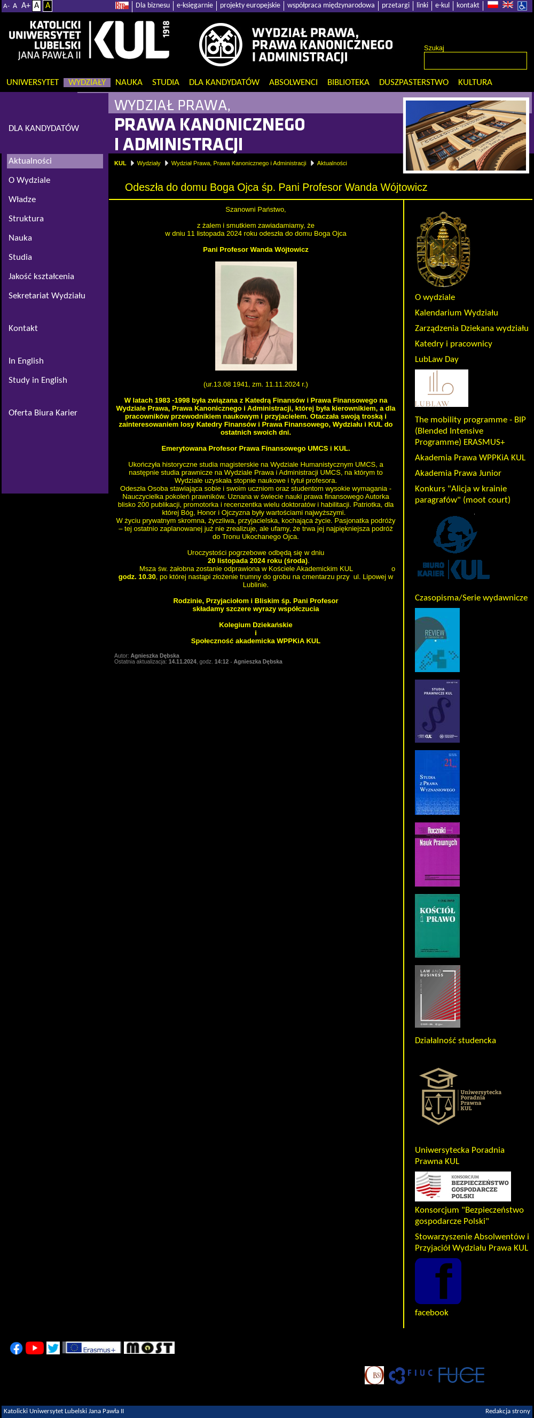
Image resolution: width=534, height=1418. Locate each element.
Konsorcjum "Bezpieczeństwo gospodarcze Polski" (469, 1210)
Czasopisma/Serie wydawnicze (471, 598)
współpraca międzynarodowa (331, 6)
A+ (25, 6)
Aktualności (332, 163)
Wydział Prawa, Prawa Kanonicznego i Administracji (239, 163)
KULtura (475, 82)
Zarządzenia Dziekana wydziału (472, 328)
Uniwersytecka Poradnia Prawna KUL (460, 1150)
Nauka (129, 82)
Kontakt (23, 328)
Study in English (38, 380)
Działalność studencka (455, 1040)
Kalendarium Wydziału (456, 313)
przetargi (396, 6)
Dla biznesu (153, 6)
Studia (165, 82)
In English (26, 361)
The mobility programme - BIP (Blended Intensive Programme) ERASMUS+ (470, 431)
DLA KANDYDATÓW (44, 128)
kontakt (468, 6)
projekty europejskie (250, 6)
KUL (120, 163)
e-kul (442, 6)
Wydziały (87, 82)
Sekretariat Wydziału (47, 295)
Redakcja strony (507, 1411)
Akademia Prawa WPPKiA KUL (470, 458)
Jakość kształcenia (41, 276)
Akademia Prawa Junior (458, 473)
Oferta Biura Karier (43, 413)
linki (422, 6)
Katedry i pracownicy (453, 344)
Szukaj (434, 48)
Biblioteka (348, 82)
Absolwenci (293, 82)
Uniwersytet (32, 82)
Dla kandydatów (224, 82)
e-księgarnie (195, 6)
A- (6, 6)
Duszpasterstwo (414, 82)
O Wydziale (29, 180)
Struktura (26, 219)
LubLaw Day (437, 359)
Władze (22, 199)
